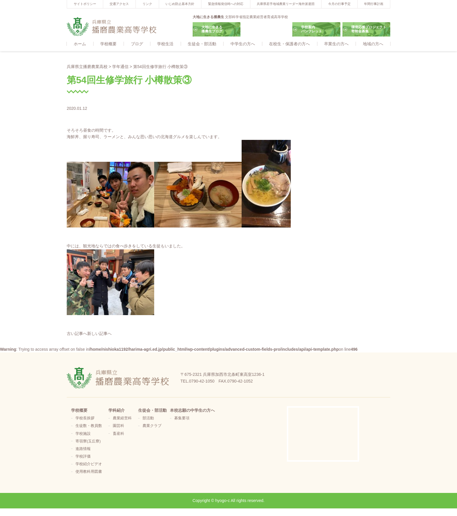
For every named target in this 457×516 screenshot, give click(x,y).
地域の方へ (373, 44)
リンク (147, 4)
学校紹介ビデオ (88, 464)
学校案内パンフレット (311, 29)
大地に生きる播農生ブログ (211, 29)
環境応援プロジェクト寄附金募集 (368, 29)
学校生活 (165, 44)
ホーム (80, 44)
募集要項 (181, 418)
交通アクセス (119, 4)
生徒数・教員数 (88, 426)
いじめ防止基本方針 (180, 4)
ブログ (137, 44)
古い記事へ (77, 333)
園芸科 (118, 426)
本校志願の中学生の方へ (192, 410)
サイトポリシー (85, 4)
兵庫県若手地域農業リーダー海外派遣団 (285, 4)
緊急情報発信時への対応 (225, 4)
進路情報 (83, 449)
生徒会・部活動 (202, 44)
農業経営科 (122, 418)
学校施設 (83, 434)
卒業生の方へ (336, 44)
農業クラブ (152, 426)
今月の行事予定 (339, 4)
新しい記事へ (99, 333)
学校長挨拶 (84, 418)
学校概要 (108, 44)
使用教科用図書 (88, 472)
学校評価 (83, 457)
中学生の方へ (243, 44)
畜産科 (118, 434)
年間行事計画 (373, 4)
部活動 (148, 418)
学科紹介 (116, 410)
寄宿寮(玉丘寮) (88, 441)
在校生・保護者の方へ (289, 44)
